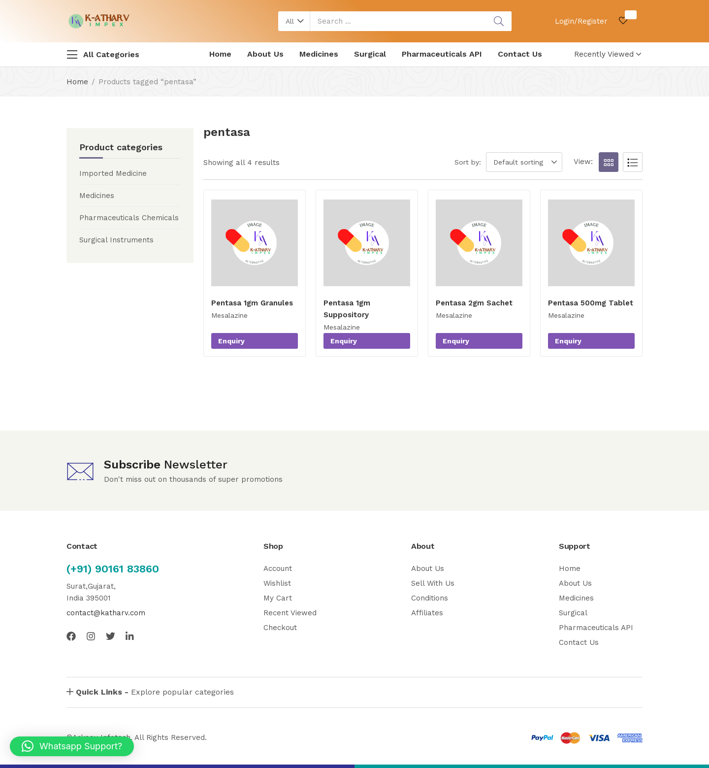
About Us (265, 54)
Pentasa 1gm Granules (252, 303)
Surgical (370, 54)
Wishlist (277, 583)
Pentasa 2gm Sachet (474, 303)
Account (277, 568)
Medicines (318, 54)
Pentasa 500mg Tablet (590, 303)
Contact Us (520, 54)
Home (220, 54)
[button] (294, 21)
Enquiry (231, 341)
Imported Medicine (113, 173)
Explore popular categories (155, 692)
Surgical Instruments (116, 239)
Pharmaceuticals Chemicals (129, 217)
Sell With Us (432, 583)
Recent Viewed (290, 612)
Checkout (280, 627)
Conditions (429, 598)
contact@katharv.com (105, 612)
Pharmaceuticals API (442, 54)
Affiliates (427, 612)
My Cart (277, 598)
